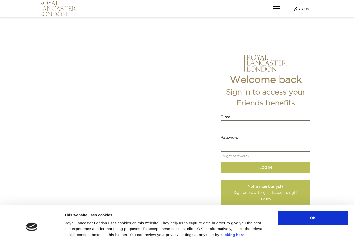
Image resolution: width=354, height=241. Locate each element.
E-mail (226, 117)
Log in (265, 168)
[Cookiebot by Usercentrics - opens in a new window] (31, 231)
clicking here (232, 211)
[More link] (274, 8)
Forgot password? (235, 156)
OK (313, 195)
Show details (256, 231)
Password (229, 138)
